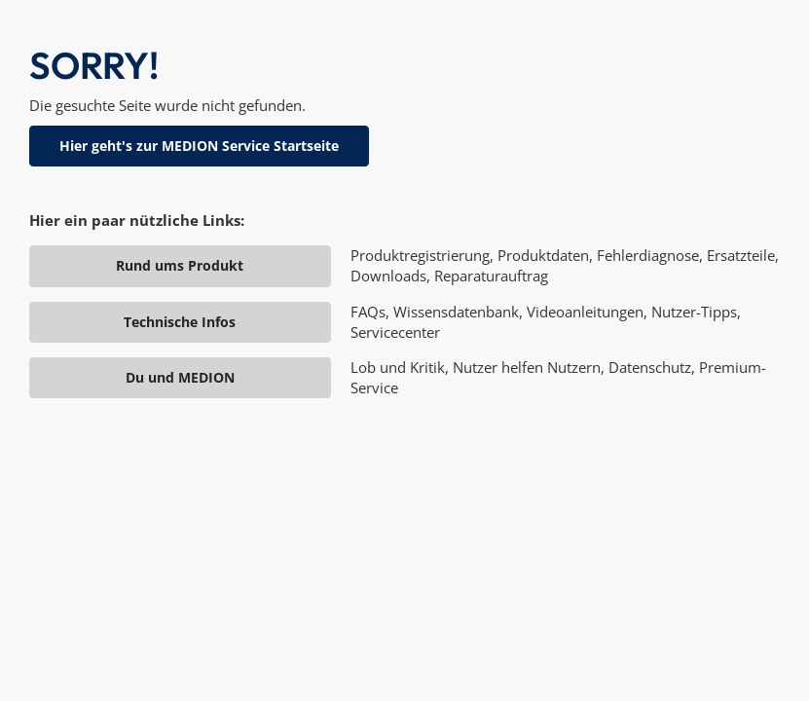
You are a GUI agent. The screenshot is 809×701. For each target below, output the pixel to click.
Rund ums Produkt (179, 265)
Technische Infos (180, 322)
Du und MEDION (180, 377)
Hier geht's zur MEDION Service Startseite (199, 145)
